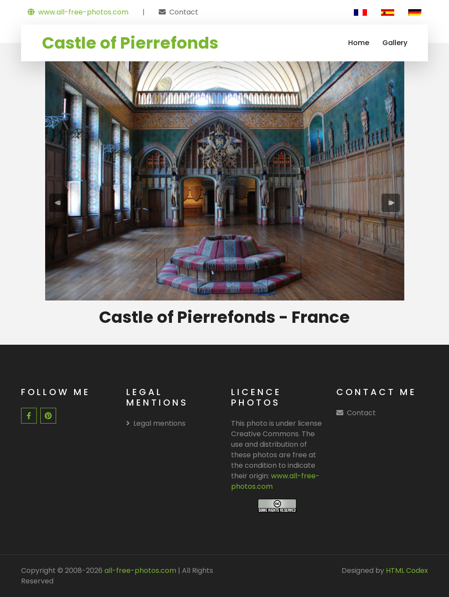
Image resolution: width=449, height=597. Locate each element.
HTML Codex (407, 570)
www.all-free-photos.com (78, 12)
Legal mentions (155, 423)
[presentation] (58, 203)
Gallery (394, 43)
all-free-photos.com (139, 570)
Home (358, 43)
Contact (183, 12)
